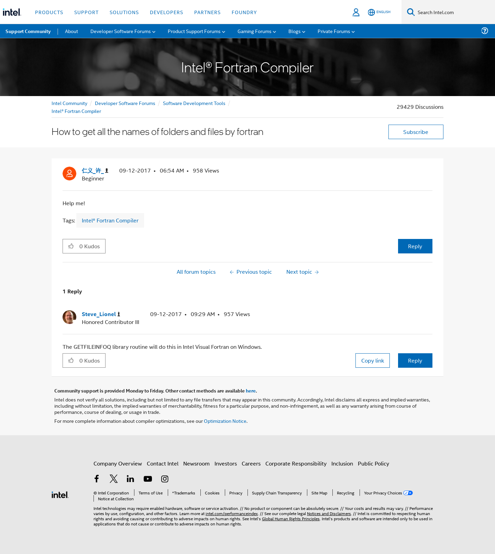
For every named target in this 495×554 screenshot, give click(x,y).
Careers (251, 463)
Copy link (372, 360)
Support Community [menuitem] (28, 31)
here (251, 390)
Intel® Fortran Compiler (76, 110)
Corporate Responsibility (296, 463)
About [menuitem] (71, 30)
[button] (71, 245)
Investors (225, 463)
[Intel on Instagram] (164, 479)
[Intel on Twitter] (114, 479)
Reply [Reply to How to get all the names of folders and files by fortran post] (415, 246)
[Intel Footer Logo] (60, 494)
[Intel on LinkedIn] (130, 479)
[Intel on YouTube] (148, 479)
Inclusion (342, 463)
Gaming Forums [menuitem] (255, 30)
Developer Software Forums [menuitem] (120, 30)
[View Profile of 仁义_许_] (95, 171)
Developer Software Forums (125, 102)
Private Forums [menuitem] (334, 30)
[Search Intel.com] (455, 12)
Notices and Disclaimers (329, 513)
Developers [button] (166, 11)
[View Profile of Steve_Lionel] (101, 314)
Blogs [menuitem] (294, 30)
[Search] (411, 12)
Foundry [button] (244, 11)
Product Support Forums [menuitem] (194, 30)
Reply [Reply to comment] (415, 360)
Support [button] (86, 11)
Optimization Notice (225, 420)
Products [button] (49, 11)
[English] (379, 12)
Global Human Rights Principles (291, 518)
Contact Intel (162, 463)
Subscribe (415, 132)
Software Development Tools (194, 102)
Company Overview (118, 463)
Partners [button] (207, 11)
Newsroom (196, 463)
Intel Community (69, 102)
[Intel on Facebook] (96, 479)
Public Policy (373, 463)
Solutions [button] (124, 11)
